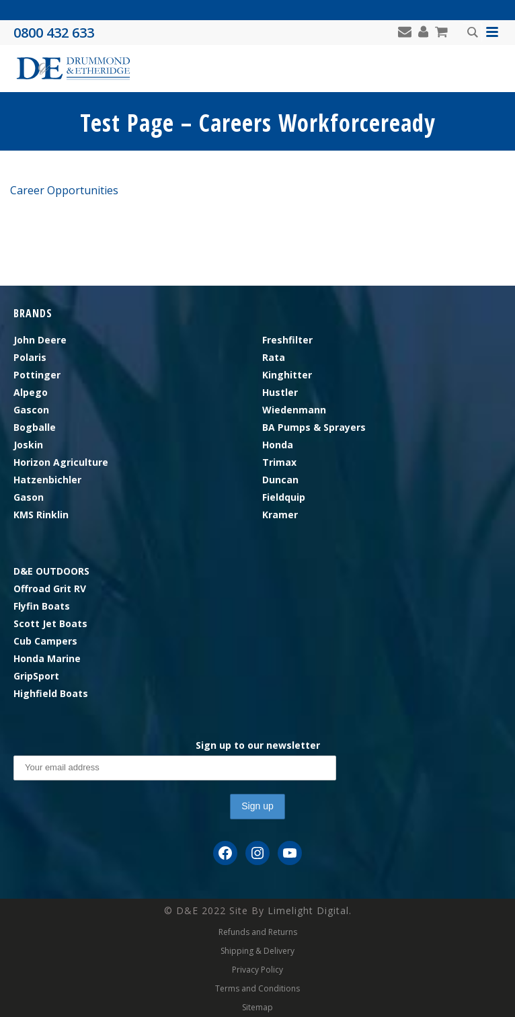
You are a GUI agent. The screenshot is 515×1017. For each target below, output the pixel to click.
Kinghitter (287, 374)
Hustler (280, 392)
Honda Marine (47, 658)
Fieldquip (283, 497)
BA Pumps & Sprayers (314, 427)
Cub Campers (45, 641)
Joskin (28, 444)
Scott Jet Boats (50, 623)
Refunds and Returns (258, 932)
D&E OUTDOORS (51, 571)
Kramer (280, 514)
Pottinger (37, 374)
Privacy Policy (257, 970)
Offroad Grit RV (49, 588)
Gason (28, 497)
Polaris (29, 357)
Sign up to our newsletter (258, 745)
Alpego (30, 392)
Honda (277, 444)
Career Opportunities (64, 190)
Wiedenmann (294, 409)
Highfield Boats (50, 693)
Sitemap (257, 1007)
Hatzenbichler (47, 479)
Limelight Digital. (310, 910)
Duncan (280, 479)
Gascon (31, 409)
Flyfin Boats (41, 606)
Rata (273, 357)
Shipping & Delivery (257, 951)
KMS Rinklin (41, 514)
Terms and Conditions (257, 988)
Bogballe (34, 427)
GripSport (36, 675)
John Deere (40, 339)
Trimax (279, 462)
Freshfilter (287, 339)
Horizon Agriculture (60, 462)
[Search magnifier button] (472, 32)
